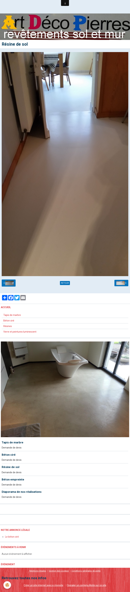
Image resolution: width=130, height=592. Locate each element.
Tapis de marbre (12, 315)
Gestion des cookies (59, 571)
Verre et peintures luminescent (19, 331)
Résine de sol (10, 467)
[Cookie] (7, 585)
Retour (65, 283)
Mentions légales (37, 571)
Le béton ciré (12, 536)
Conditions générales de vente (86, 571)
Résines (7, 326)
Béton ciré (8, 320)
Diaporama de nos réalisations (21, 491)
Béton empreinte (13, 479)
